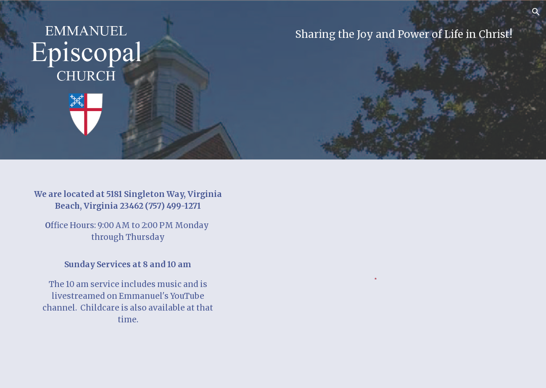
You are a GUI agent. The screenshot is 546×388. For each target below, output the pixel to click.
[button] (536, 12)
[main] (335, 34)
